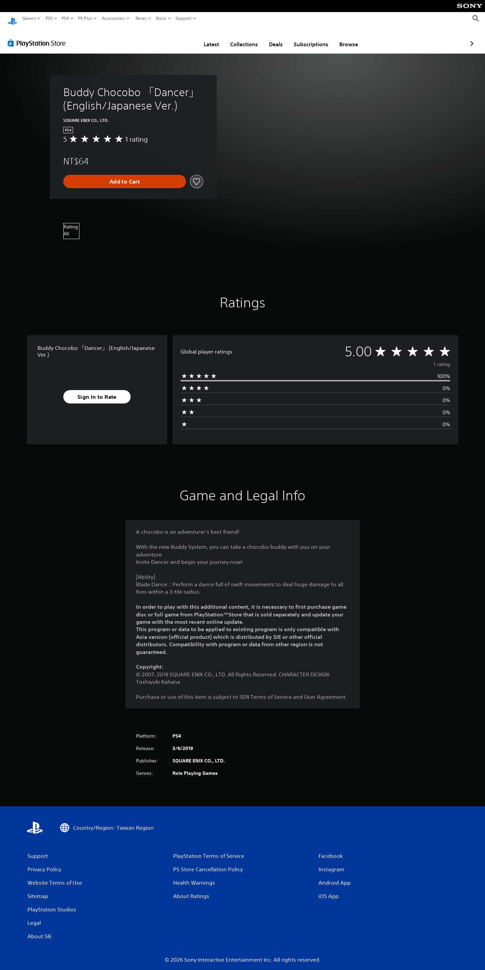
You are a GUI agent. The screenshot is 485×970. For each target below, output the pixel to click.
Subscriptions (272, 37)
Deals (237, 37)
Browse (309, 37)
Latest (172, 37)
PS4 (65, 18)
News (140, 18)
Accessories (113, 18)
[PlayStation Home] (12, 18)
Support (184, 18)
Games (29, 18)
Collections (205, 37)
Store (161, 18)
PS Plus (85, 18)
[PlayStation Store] (38, 36)
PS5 (49, 18)
